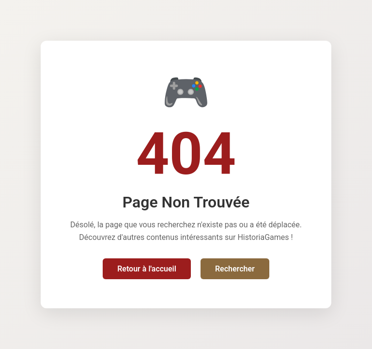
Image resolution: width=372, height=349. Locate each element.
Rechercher (235, 268)
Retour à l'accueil (146, 268)
